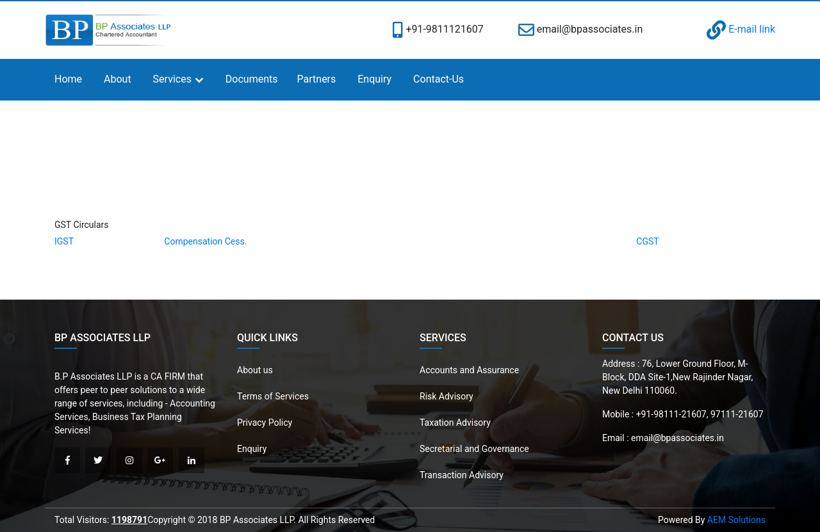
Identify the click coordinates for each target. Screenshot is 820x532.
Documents (252, 79)
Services (172, 79)
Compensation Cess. (205, 241)
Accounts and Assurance (469, 370)
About (117, 79)
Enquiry (374, 79)
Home (68, 79)
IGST (64, 241)
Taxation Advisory (455, 422)
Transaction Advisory (462, 475)
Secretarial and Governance (474, 449)
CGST (647, 241)
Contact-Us (438, 79)
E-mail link (741, 29)
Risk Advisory (446, 396)
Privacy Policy (264, 422)
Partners (316, 79)
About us (255, 370)
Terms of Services (273, 396)
